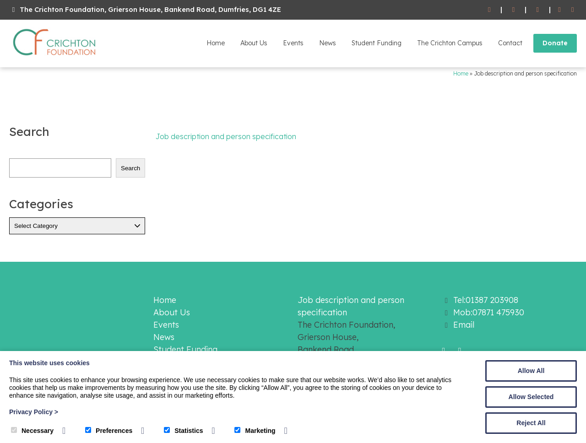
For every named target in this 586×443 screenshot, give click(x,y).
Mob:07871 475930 (488, 312)
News (327, 43)
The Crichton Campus (450, 43)
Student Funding (377, 43)
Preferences (108, 430)
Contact (510, 43)
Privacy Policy (33, 412)
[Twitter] (572, 10)
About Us (253, 43)
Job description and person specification (226, 136)
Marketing (254, 430)
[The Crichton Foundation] (55, 57)
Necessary (32, 430)
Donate (555, 43)
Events (293, 43)
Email (463, 324)
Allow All (531, 370)
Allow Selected (531, 396)
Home (215, 43)
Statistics (183, 430)
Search (130, 168)
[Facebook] (559, 10)
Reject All (530, 423)
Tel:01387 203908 (485, 300)
